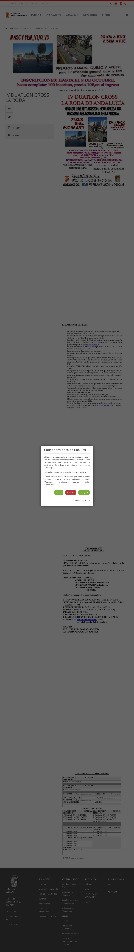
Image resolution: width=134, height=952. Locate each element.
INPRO (87, 500)
